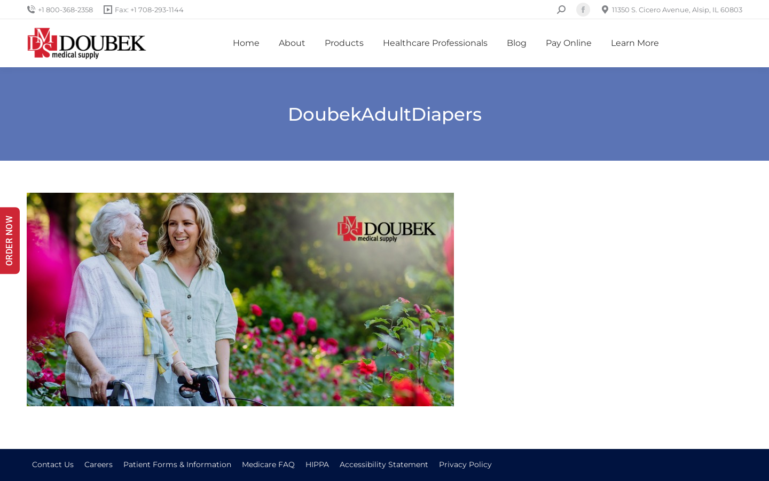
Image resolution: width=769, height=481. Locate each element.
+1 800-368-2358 (60, 10)
